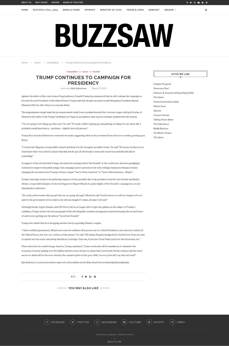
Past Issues (41, 2)
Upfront (90, 10)
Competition (53, 62)
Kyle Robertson (79, 88)
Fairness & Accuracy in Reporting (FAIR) (173, 92)
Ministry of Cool (111, 10)
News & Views (71, 10)
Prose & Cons (135, 10)
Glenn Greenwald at (166, 101)
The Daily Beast (161, 123)
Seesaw (169, 10)
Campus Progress (162, 83)
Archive (55, 2)
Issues (37, 62)
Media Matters (160, 128)
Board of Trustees (73, 2)
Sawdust (154, 10)
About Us (26, 2)
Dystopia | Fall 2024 (45, 10)
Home (24, 10)
